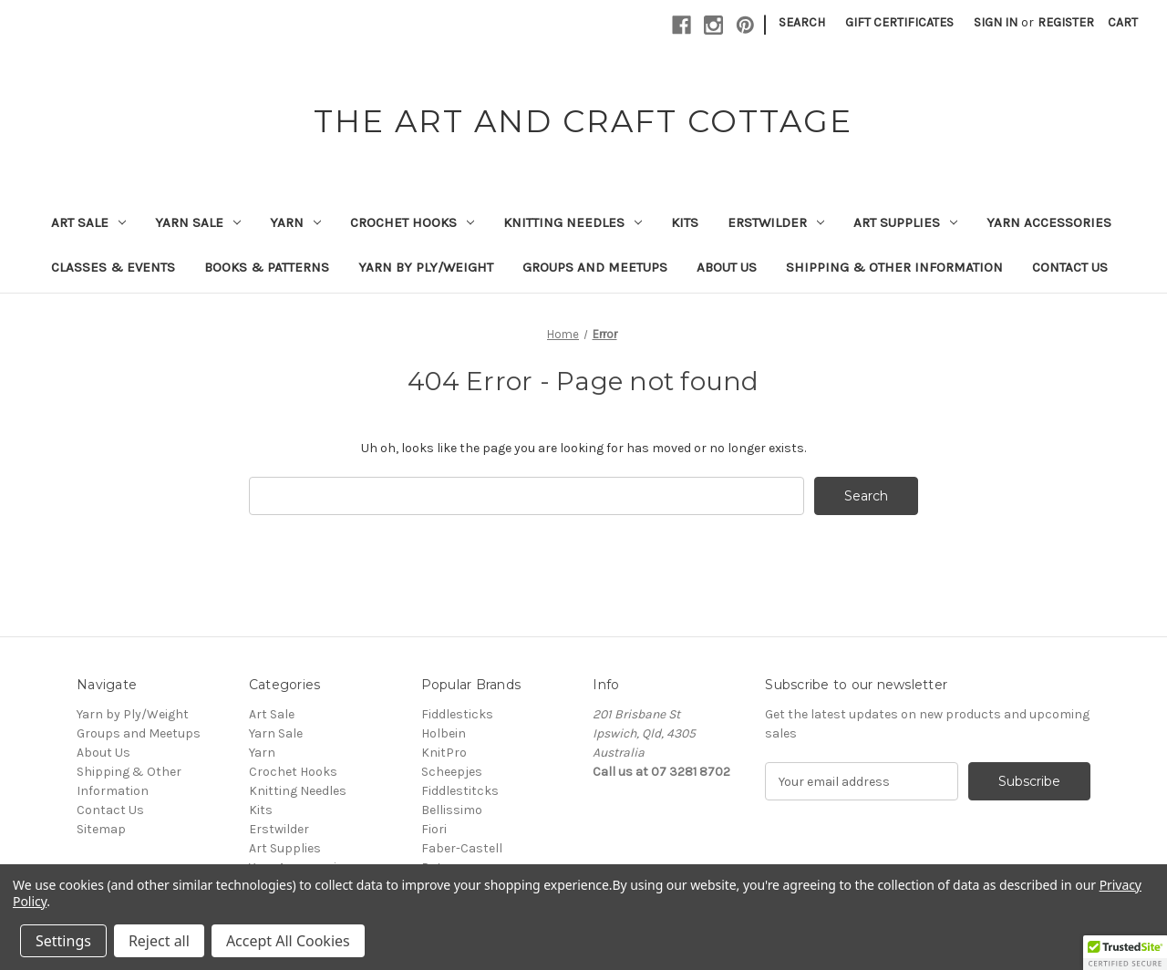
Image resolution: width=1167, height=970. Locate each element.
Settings (63, 941)
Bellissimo (451, 810)
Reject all (159, 941)
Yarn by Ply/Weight (425, 267)
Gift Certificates (899, 22)
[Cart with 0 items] (1123, 22)
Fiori (434, 829)
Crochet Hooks (412, 222)
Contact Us (1070, 267)
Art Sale (88, 222)
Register (1066, 22)
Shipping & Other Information (894, 267)
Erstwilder (776, 222)
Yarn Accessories (1048, 222)
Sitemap (101, 829)
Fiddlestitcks (460, 791)
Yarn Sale (198, 222)
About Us (727, 267)
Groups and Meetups (594, 267)
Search (802, 22)
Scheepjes (451, 771)
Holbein (443, 733)
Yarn (295, 222)
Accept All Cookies (288, 941)
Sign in (995, 22)
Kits (684, 222)
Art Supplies (905, 222)
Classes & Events (113, 267)
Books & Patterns (266, 267)
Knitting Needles (572, 222)
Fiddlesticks (457, 714)
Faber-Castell (461, 848)
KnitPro (444, 752)
